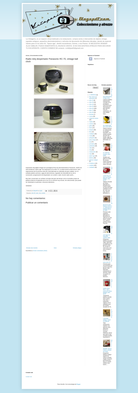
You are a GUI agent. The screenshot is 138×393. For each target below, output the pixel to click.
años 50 (91, 106)
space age (92, 156)
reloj (40, 193)
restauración (92, 152)
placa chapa (92, 140)
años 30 (91, 102)
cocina (91, 116)
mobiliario (91, 134)
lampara (91, 130)
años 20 (91, 100)
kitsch (90, 127)
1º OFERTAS (92, 95)
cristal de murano (93, 118)
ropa (90, 154)
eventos (91, 124)
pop (90, 142)
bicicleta (91, 114)
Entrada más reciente (31, 248)
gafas (90, 125)
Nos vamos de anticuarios (93, 97)
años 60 (91, 108)
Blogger (78, 384)
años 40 (91, 104)
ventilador (91, 167)
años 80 (33, 193)
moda (90, 136)
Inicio (55, 248)
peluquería (92, 137)
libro (90, 131)
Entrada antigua (77, 248)
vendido (43, 193)
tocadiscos (92, 163)
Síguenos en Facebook (90, 58)
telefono (91, 158)
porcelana (91, 144)
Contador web (29, 376)
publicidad (91, 146)
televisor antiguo (93, 160)
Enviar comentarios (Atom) (40, 250)
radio (37, 193)
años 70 (91, 110)
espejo (91, 121)
